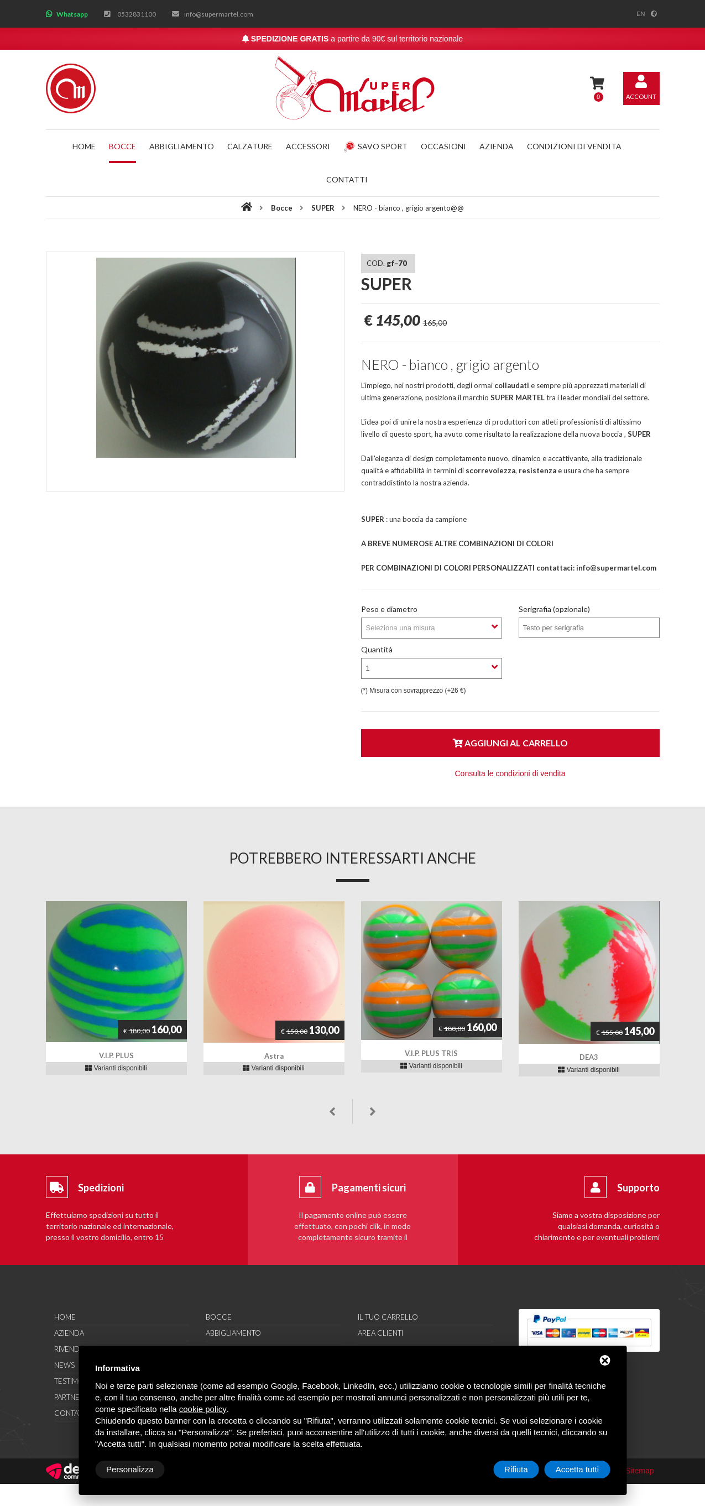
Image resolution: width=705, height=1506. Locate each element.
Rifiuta (516, 1469)
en (640, 14)
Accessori (308, 146)
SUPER (323, 207)
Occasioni (443, 146)
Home (84, 146)
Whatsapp (72, 14)
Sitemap (639, 1470)
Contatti (347, 179)
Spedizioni (101, 1187)
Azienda (496, 146)
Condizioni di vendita (574, 146)
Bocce (122, 146)
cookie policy (203, 1409)
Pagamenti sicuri (369, 1187)
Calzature (250, 146)
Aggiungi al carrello (510, 743)
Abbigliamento (181, 146)
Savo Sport (375, 146)
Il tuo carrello (388, 1316)
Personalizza (130, 1469)
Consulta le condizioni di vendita (510, 773)
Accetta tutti (577, 1469)
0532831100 (136, 14)
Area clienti (380, 1333)
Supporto (638, 1187)
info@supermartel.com (218, 14)
